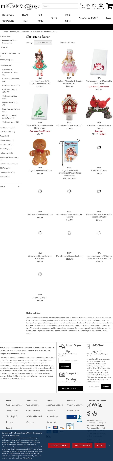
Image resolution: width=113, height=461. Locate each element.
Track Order (12, 410)
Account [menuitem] (101, 8)
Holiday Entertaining (10, 103)
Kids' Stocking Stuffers (11, 110)
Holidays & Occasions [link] (19, 31)
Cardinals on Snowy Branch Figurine (99, 126)
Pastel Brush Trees (99, 170)
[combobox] (60, 5)
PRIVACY (96, 381)
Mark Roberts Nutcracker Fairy (69, 256)
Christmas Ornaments (10, 80)
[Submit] (106, 386)
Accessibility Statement (52, 419)
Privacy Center (73, 410)
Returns (9, 422)
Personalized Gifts (18, 350)
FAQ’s (9, 428)
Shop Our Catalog (70, 389)
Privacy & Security (75, 405)
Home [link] (5, 31)
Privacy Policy (27, 458)
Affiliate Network (34, 416)
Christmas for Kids (9, 97)
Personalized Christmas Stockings (10, 72)
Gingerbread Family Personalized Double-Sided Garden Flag (69, 172)
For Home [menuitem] (40, 18)
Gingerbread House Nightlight (69, 125)
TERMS (89, 381)
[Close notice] (109, 445)
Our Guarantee (33, 410)
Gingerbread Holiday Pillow (40, 170)
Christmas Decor (11, 85)
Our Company (32, 405)
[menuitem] (88, 18)
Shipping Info (12, 416)
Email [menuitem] (88, 8)
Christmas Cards (11, 122)
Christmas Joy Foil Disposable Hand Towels (99, 82)
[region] (56, 445)
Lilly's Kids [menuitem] (25, 18)
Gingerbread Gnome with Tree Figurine (69, 215)
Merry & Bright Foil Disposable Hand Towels (40, 126)
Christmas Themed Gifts (9, 90)
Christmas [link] (35, 31)
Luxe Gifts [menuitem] (67, 18)
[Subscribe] (65, 366)
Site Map (50, 410)
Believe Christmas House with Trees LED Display (99, 215)
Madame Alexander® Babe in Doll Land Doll (69, 82)
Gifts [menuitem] (54, 18)
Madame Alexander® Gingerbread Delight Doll (39, 82)
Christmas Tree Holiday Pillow (40, 214)
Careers (30, 422)
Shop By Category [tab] (8, 54)
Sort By (29, 42)
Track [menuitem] (94, 8)
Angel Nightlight (40, 297)
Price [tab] (2, 186)
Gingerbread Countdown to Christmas (40, 257)
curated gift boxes (10, 365)
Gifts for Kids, (41, 350)
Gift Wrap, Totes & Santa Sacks (10, 116)
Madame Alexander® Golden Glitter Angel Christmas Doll (99, 257)
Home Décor (19, 353)
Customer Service (14, 405)
